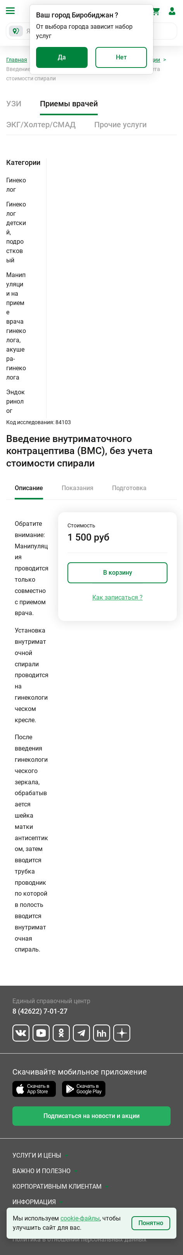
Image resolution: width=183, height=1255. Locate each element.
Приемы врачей (69, 103)
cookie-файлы (80, 1218)
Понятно (150, 1223)
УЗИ (13, 103)
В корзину (117, 572)
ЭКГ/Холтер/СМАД (41, 124)
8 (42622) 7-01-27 (39, 1011)
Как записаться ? (117, 597)
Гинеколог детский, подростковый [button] (16, 232)
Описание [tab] (29, 488)
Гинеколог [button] (16, 185)
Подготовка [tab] (129, 488)
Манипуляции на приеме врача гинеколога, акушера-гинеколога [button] (16, 326)
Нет (121, 57)
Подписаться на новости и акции (91, 1116)
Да (62, 57)
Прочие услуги (120, 124)
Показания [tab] (77, 488)
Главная (16, 60)
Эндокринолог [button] (15, 401)
